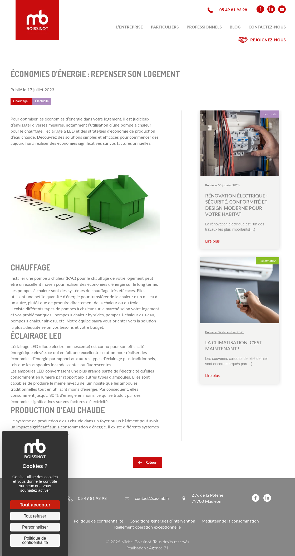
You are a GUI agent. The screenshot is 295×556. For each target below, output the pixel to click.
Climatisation (267, 261)
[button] (147, 462)
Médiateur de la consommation (230, 520)
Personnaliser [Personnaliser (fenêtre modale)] (35, 527)
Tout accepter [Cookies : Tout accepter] (35, 504)
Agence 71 (159, 547)
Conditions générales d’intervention (162, 520)
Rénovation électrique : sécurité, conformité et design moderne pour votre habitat (236, 205)
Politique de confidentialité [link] (35, 540)
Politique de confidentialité (98, 520)
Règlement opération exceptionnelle (147, 526)
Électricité (42, 101)
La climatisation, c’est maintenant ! (233, 345)
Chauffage (20, 101)
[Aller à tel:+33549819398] (226, 9)
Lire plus (212, 241)
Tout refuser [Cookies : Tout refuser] (35, 516)
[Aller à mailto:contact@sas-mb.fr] (146, 498)
